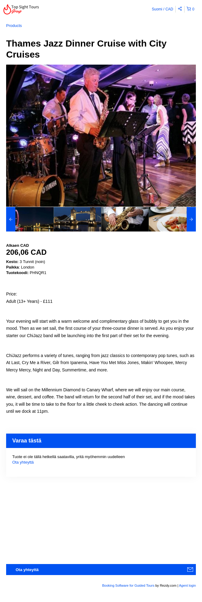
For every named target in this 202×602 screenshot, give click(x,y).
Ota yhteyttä (23, 462)
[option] (30, 219)
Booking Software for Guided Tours (128, 585)
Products (14, 25)
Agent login (187, 585)
